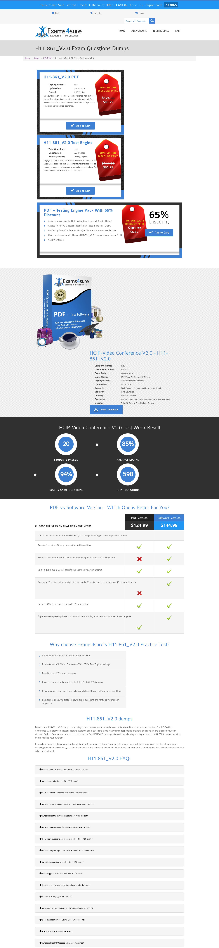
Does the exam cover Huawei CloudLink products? (47, 711)
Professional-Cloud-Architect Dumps (124, 926)
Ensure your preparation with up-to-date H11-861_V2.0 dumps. (148, 481)
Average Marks (87, 317)
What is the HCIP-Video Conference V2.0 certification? (49, 561)
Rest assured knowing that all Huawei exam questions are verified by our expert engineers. (155, 496)
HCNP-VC (47, 52)
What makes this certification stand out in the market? (49, 607)
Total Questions (176, 317)
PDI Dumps (66, 930)
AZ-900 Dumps (95, 930)
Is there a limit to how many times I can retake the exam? (50, 677)
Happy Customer (108, 903)
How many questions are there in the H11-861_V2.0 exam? (51, 631)
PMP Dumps (37, 925)
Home (136, 24)
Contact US (91, 943)
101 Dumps (66, 925)
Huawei (36, 52)
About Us (38, 943)
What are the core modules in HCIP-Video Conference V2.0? (51, 700)
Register (161, 12)
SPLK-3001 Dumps (153, 930)
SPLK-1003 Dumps (124, 930)
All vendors (153, 24)
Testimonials (175, 24)
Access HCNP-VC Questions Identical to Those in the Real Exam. (66, 151)
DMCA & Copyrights (111, 943)
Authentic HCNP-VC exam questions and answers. (52, 468)
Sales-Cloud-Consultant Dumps (95, 926)
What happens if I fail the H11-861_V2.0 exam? (46, 665)
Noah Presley (108, 897)
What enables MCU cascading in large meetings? (47, 734)
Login (176, 12)
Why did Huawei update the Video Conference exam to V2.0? (52, 596)
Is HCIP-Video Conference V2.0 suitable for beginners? (49, 584)
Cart (192, 24)
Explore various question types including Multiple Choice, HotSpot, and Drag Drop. (65, 496)
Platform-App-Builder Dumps (37, 931)
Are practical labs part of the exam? (41, 723)
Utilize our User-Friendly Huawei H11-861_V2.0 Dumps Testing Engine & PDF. (73, 160)
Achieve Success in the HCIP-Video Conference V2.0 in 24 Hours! (67, 146)
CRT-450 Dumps (153, 925)
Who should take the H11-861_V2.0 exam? (44, 573)
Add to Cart (68, 116)
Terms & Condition (72, 943)
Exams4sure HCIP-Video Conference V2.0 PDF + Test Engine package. (151, 468)
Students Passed (43, 317)
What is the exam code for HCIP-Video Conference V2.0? (50, 619)
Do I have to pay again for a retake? (41, 688)
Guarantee (53, 943)
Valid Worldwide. (43, 165)
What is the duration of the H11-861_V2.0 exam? (47, 654)
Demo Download (123, 254)
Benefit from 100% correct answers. (45, 481)
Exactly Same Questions (131, 317)
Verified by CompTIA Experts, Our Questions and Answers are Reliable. (69, 156)
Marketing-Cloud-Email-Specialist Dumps (181, 926)
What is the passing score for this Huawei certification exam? (52, 642)
